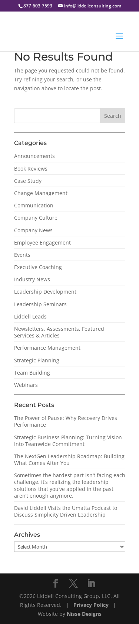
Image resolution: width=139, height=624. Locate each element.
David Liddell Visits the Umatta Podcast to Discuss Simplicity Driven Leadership (65, 511)
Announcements (34, 155)
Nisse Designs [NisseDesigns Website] (84, 613)
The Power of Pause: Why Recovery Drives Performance (65, 421)
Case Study (28, 180)
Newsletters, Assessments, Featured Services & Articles (59, 332)
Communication (33, 205)
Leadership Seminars (40, 304)
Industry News (32, 279)
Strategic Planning (36, 360)
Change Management (40, 193)
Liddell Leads (30, 316)
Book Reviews (30, 168)
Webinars (26, 384)
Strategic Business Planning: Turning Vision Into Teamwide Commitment (68, 440)
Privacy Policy (91, 604)
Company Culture (35, 217)
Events (22, 254)
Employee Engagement (42, 242)
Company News (33, 230)
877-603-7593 (37, 6)
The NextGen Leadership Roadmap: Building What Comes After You (69, 459)
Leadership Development (45, 291)
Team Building (32, 372)
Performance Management (47, 347)
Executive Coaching (38, 267)
